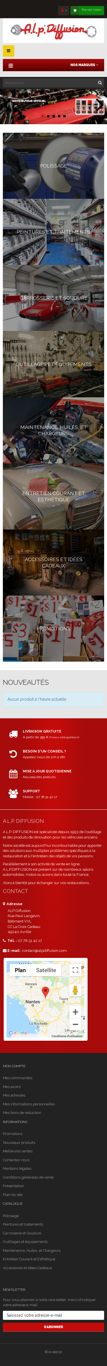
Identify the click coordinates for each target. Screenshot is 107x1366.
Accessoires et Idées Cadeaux (27, 1268)
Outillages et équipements (25, 1242)
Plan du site (13, 1195)
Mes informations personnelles (29, 1104)
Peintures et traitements (23, 1224)
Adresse (13, 904)
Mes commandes (17, 1078)
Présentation (13, 1186)
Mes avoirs (12, 1087)
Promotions (12, 1134)
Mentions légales (17, 1168)
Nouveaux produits (19, 1142)
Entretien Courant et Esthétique (29, 1259)
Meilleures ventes (18, 1151)
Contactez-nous (16, 1160)
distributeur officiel (29, 101)
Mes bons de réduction (22, 1113)
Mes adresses (14, 1095)
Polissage (11, 1216)
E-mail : (12, 950)
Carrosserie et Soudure (22, 1233)
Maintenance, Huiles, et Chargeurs (31, 1250)
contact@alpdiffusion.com (44, 950)
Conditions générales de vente (28, 1177)
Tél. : (10, 940)
